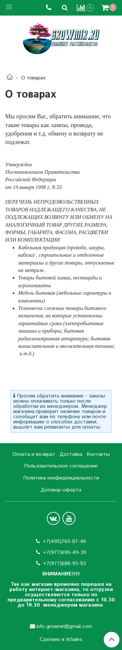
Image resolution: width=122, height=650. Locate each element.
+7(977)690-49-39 (64, 552)
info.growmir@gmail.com (64, 626)
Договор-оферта (61, 490)
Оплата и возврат (33, 454)
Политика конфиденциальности (61, 478)
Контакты (98, 454)
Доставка (71, 454)
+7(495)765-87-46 (64, 541)
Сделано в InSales (61, 639)
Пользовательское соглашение (61, 466)
